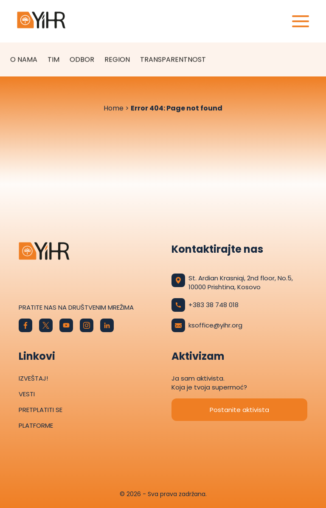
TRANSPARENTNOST (173, 59)
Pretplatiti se (40, 409)
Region (117, 59)
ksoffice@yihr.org (206, 325)
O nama (23, 59)
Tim (53, 59)
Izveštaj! (33, 378)
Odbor (82, 59)
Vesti (27, 393)
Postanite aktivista (239, 409)
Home (114, 108)
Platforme (36, 425)
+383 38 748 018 (205, 305)
